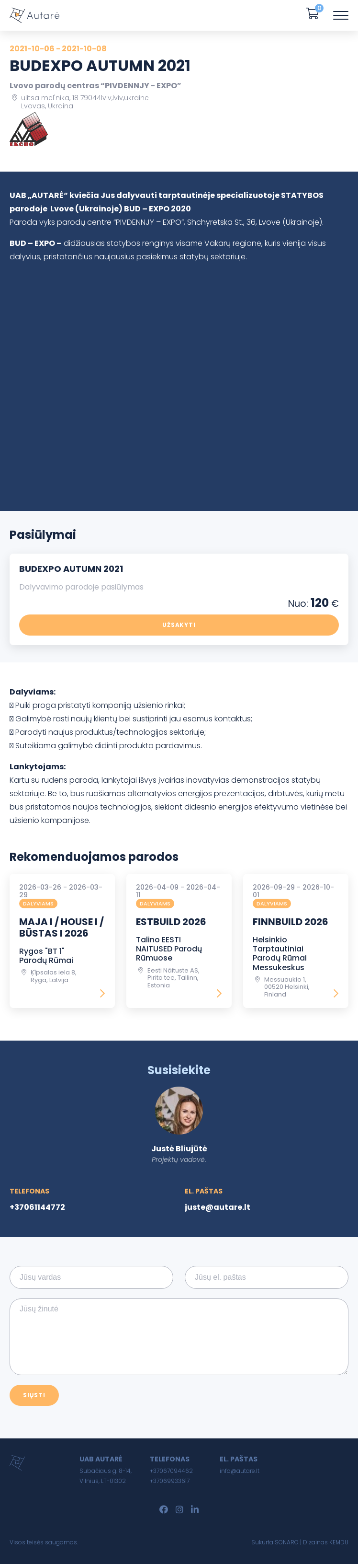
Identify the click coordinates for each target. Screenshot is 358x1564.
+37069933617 (170, 1481)
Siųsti (34, 1395)
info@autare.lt (239, 1471)
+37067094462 (171, 1471)
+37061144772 (37, 1207)
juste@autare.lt (217, 1207)
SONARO (287, 1542)
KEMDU (338, 1542)
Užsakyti (179, 625)
